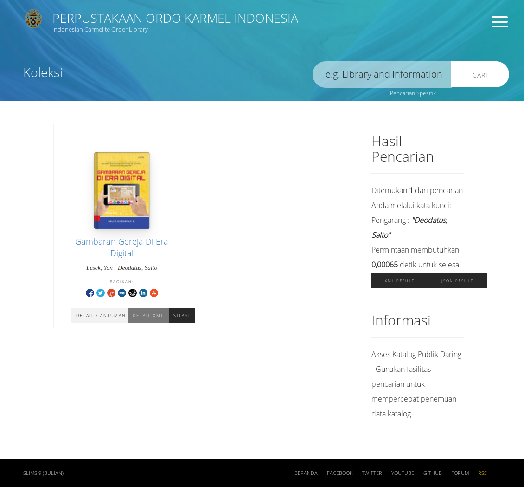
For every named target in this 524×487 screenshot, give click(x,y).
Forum (460, 473)
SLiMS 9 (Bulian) (43, 473)
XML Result (400, 280)
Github (432, 473)
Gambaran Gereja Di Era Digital (121, 247)
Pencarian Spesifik (413, 93)
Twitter (372, 473)
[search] (382, 74)
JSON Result (457, 280)
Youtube (402, 473)
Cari (480, 75)
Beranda (306, 473)
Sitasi (181, 315)
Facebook (339, 473)
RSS (482, 473)
